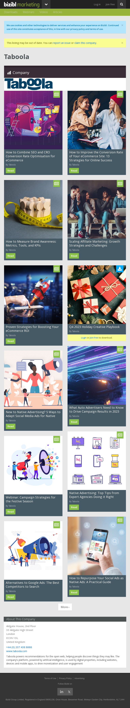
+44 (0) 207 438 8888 (19, 647)
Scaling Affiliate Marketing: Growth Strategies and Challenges (94, 243)
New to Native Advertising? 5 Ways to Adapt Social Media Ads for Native (33, 414)
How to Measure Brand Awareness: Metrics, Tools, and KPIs (31, 243)
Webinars (28, 12)
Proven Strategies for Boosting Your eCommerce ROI (32, 329)
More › (65, 607)
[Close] (122, 43)
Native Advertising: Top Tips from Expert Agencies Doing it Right (94, 495)
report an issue (62, 42)
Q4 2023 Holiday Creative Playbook (94, 327)
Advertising (79, 678)
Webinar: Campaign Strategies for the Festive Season (31, 499)
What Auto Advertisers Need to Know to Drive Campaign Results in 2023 (96, 409)
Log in (97, 4)
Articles (57, 12)
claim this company (85, 42)
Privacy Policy (65, 678)
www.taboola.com (17, 651)
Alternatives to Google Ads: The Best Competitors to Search (32, 585)
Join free (110, 4)
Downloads (10, 12)
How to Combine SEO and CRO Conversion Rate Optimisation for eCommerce (30, 156)
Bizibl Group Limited (15, 699)
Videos (44, 12)
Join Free (94, 337)
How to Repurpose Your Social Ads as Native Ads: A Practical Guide (96, 580)
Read (10, 170)
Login (83, 337)
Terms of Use (50, 678)
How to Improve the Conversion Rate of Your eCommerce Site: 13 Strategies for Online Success (96, 156)
